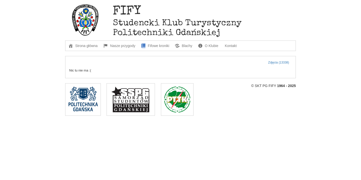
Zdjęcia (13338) (278, 62)
